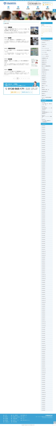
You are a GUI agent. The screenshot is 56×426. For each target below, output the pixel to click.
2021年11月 (43, 229)
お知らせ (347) (44, 44)
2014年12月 (44, 392)
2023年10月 (44, 184)
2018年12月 (44, 298)
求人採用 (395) (44, 81)
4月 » (42, 35)
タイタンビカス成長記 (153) (46, 50)
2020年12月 (44, 251)
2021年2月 (43, 247)
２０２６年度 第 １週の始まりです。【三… (47, 103)
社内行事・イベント (15, 420)
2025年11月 (43, 135)
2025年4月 (43, 149)
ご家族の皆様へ (14, 418)
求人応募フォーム (48, 4)
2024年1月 (43, 178)
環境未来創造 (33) (45, 91)
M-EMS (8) (43, 42)
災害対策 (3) (44, 83)
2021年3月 (43, 245)
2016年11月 (43, 347)
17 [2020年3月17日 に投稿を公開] (43, 30)
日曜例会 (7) (44, 79)
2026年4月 (43, 125)
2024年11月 (43, 159)
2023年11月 (43, 182)
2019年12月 (44, 274)
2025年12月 (44, 133)
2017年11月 (43, 323)
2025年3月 (43, 151)
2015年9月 (43, 374)
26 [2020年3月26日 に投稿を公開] (46, 31)
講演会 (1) (43, 93)
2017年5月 (43, 335)
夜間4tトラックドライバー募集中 (47, 116)
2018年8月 (43, 306)
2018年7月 (43, 308)
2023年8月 (43, 188)
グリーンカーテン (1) (45, 48)
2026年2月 (43, 129)
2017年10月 (44, 325)
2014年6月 (43, 404)
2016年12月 (44, 345)
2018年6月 (43, 310)
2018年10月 (44, 302)
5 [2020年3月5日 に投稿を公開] (46, 28)
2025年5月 (43, 147)
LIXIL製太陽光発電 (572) (46, 40)
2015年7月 (43, 378)
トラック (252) (44, 52)
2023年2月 (43, 200)
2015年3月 (43, 386)
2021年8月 (43, 235)
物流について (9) (44, 85)
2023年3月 (43, 198)
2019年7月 (43, 284)
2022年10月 (44, 208)
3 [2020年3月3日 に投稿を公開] (43, 28)
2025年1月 (43, 155)
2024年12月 (44, 157)
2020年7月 (43, 261)
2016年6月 (43, 357)
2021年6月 (43, 239)
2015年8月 (43, 376)
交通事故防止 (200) (45, 58)
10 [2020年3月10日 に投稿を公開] (43, 29)
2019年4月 (43, 290)
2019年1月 (43, 296)
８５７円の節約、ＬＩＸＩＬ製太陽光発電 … (47, 107)
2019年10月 (44, 278)
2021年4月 (43, 243)
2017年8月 (43, 329)
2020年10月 (44, 255)
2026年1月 (43, 131)
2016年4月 (43, 361)
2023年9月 (43, 186)
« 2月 (42, 33)
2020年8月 (43, 259)
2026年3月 (43, 127)
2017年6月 (43, 333)
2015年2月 (43, 388)
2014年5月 (43, 406)
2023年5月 (43, 194)
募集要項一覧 (24, 415)
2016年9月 (43, 351)
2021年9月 (43, 233)
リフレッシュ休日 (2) (45, 56)
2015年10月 (44, 372)
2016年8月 (43, 353)
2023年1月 (43, 202)
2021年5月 (43, 241)
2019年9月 (43, 280)
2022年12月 (44, 204)
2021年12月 (44, 227)
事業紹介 (18, 8)
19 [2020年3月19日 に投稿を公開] (46, 30)
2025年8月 (43, 141)
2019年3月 (43, 292)
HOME (8, 8)
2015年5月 (43, 382)
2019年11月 (43, 276)
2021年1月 (43, 249)
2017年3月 (43, 339)
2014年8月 (43, 400)
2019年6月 (43, 286)
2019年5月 (43, 288)
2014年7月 (43, 402)
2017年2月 (43, 341)
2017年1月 (43, 343)
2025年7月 (43, 143)
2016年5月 (43, 359)
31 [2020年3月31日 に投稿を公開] (43, 32)
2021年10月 (44, 231)
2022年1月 (43, 225)
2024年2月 (43, 176)
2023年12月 (44, 180)
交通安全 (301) (44, 60)
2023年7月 (43, 190)
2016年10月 (44, 349)
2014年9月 (43, 398)
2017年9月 (43, 327)
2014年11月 (43, 394)
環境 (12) (43, 87)
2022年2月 (43, 223)
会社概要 (28, 8)
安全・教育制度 (14, 415)
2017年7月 (43, 331)
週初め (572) (44, 95)
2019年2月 (43, 294)
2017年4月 (43, 337)
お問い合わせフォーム (47, 2)
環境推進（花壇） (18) (45, 89)
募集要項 (47, 8)
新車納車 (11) (44, 77)
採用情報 (37, 8)
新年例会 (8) (44, 75)
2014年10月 (44, 396)
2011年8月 (43, 410)
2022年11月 (43, 206)
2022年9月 (43, 210)
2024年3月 (43, 174)
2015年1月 (43, 390)
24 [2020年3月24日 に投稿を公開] (43, 31)
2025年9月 (43, 139)
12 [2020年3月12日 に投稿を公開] (46, 29)
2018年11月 (43, 300)
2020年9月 (43, 257)
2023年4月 (43, 196)
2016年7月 (43, 355)
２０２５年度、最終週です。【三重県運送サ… (47, 120)
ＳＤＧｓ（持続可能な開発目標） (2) (46, 98)
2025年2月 (43, 153)
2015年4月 (43, 384)
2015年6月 (43, 380)
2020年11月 (43, 253)
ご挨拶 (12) (43, 46)
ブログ (23, 418)
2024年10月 (44, 161)
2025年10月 (44, 137)
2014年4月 (43, 408)
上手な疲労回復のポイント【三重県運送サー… (47, 112)
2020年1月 (43, 272)
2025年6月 (43, 145)
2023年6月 (43, 192)
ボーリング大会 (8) (45, 54)
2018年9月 (43, 304)
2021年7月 (43, 237)
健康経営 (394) (44, 62)
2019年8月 (43, 282)
